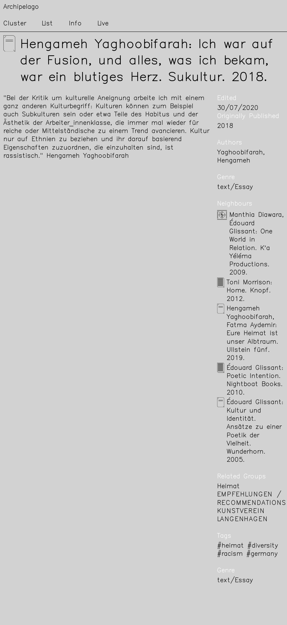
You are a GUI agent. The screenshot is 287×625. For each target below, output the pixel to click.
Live (103, 24)
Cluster (14, 24)
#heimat (230, 546)
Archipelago (21, 7)
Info (75, 24)
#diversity (262, 546)
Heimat (228, 487)
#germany (262, 554)
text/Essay (235, 187)
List (47, 24)
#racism (230, 554)
